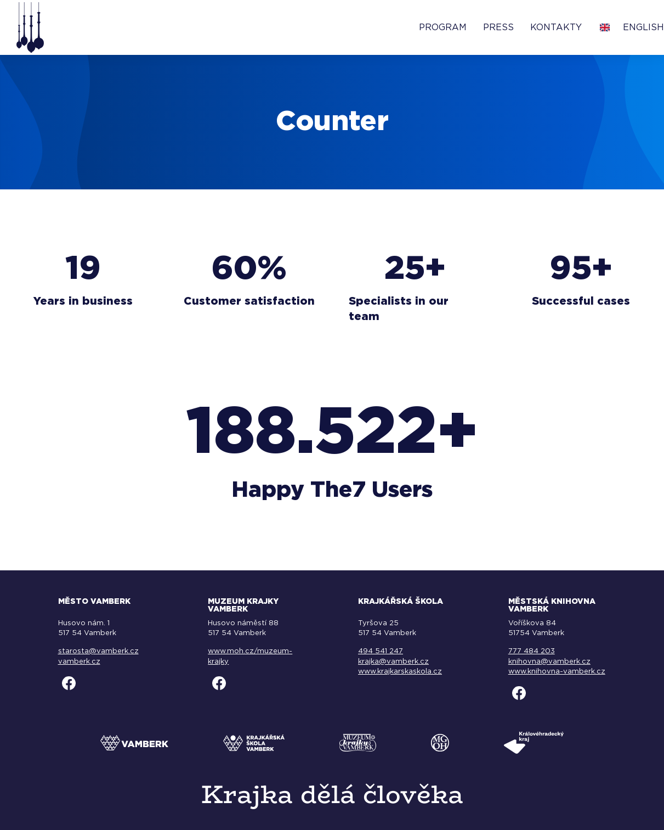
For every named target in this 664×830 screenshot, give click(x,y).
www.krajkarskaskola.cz (400, 671)
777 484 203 (531, 651)
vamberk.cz (79, 661)
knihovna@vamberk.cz (549, 661)
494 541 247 (380, 651)
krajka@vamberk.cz (393, 661)
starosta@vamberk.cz (98, 651)
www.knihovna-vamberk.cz (556, 671)
